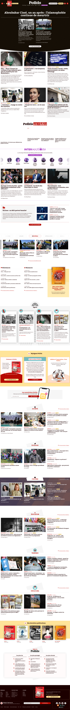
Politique (24, 5)
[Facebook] (57, 703)
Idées (36, 5)
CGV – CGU (19, 706)
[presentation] (27, 128)
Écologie (28, 5)
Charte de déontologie (13, 706)
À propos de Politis (14, 695)
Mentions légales (6, 706)
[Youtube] (62, 703)
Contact (1, 706)
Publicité (32, 706)
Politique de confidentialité (26, 706)
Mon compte (13, 696)
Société (32, 5)
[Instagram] (65, 703)
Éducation (7, 694)
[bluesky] (60, 703)
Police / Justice (8, 696)
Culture (39, 5)
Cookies (36, 706)
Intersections (44, 5)
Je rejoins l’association (15, 694)
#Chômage (24, 695)
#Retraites (24, 694)
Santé (6, 695)
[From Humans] (58, 705)
